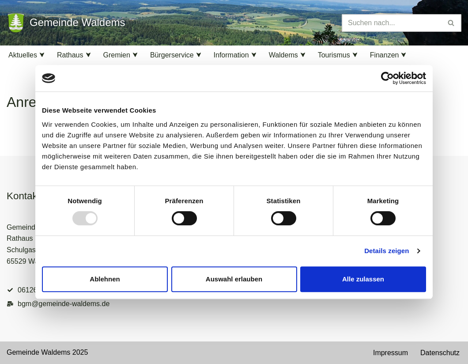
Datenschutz (440, 352)
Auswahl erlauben (234, 279)
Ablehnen (105, 279)
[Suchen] (392, 23)
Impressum (390, 352)
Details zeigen (386, 250)
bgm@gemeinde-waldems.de (63, 303)
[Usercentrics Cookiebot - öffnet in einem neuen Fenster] (387, 78)
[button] (42, 54)
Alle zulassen (363, 279)
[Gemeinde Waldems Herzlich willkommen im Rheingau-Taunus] (66, 23)
